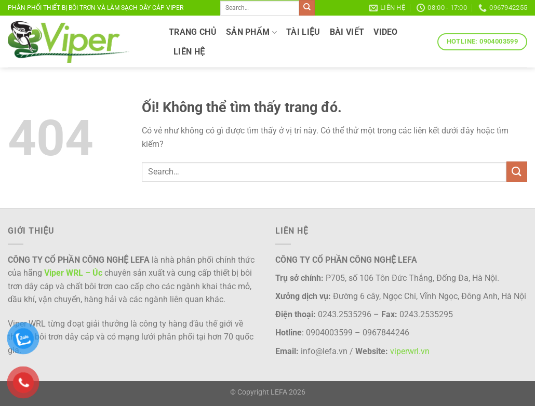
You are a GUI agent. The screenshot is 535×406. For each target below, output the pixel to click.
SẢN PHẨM (251, 32)
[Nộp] (307, 8)
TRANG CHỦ (193, 32)
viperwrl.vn (410, 351)
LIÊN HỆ (189, 52)
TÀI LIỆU (303, 32)
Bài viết (347, 32)
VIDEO (385, 32)
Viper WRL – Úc (73, 273)
